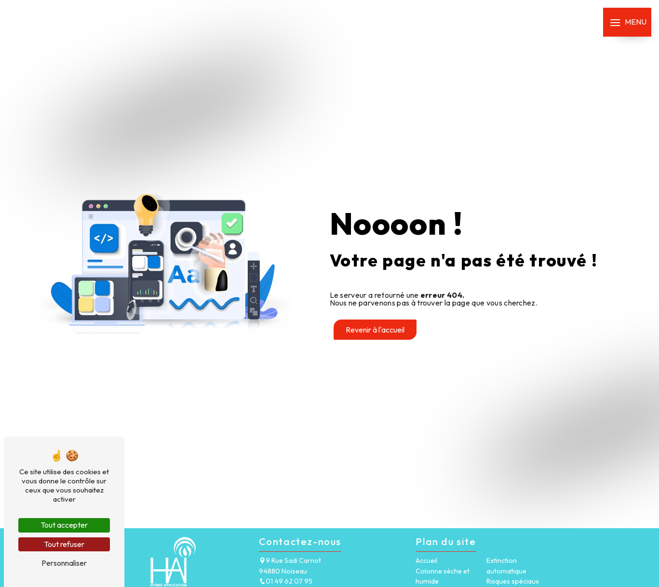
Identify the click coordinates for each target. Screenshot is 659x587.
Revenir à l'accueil (375, 329)
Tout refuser (64, 544)
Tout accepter (64, 525)
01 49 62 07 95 (285, 581)
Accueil (426, 560)
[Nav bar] (627, 22)
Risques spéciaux (512, 581)
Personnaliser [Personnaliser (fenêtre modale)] (64, 563)
